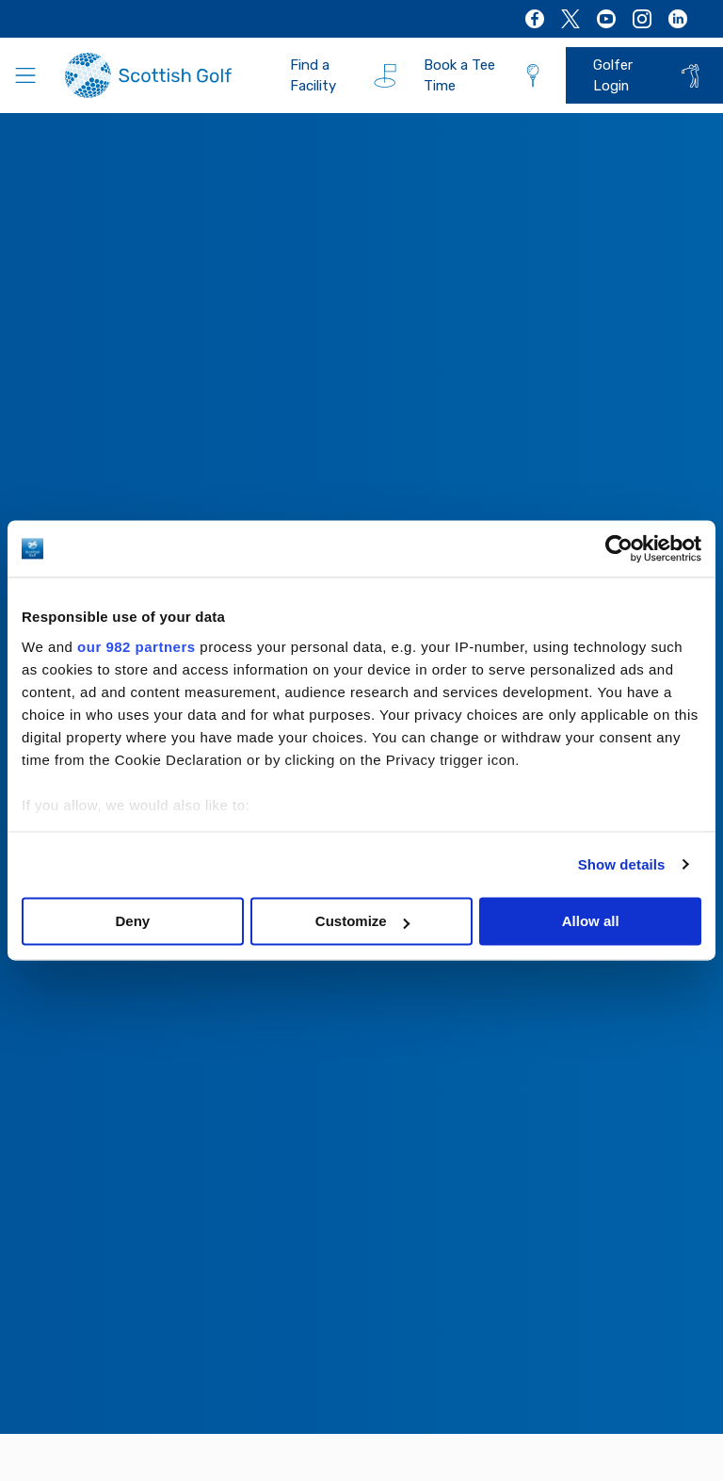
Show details (622, 864)
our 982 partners (136, 647)
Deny (132, 921)
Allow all (590, 921)
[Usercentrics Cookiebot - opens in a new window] (619, 548)
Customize (362, 921)
